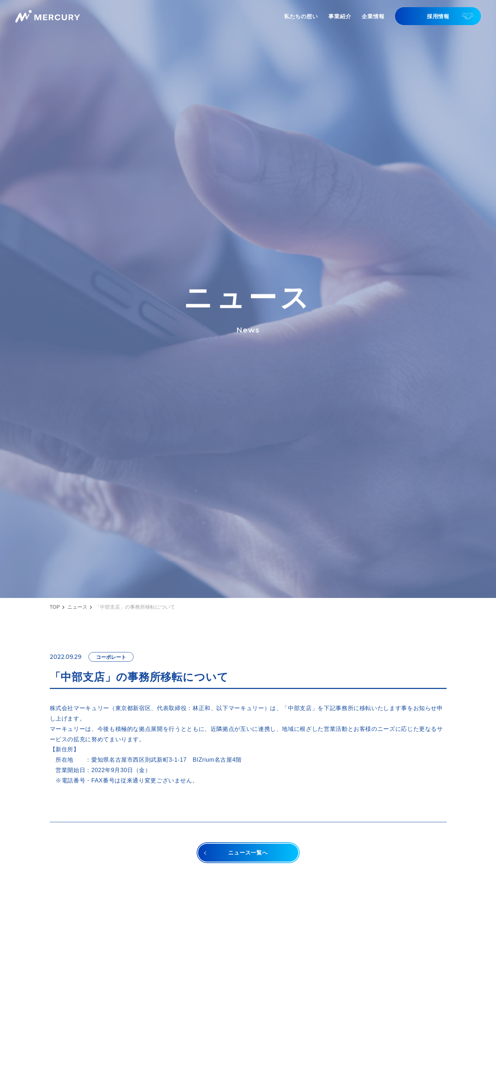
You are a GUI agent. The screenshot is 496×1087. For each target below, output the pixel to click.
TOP (55, 607)
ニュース (77, 607)
